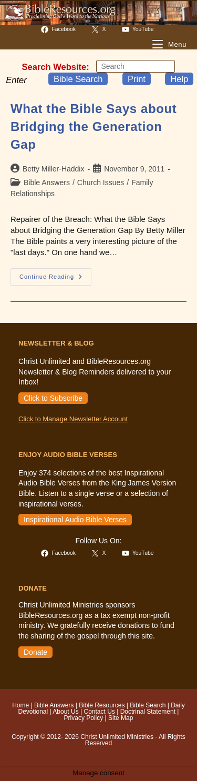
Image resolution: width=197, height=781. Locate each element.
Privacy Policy (83, 718)
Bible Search (78, 79)
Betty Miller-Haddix (53, 169)
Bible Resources (102, 705)
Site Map (120, 718)
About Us (65, 711)
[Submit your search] (164, 66)
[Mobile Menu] (169, 44)
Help (179, 79)
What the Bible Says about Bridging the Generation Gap (94, 126)
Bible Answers (47, 182)
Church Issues (100, 182)
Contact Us (99, 711)
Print (137, 79)
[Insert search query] (135, 66)
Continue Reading (55, 279)
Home (20, 705)
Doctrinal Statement (147, 711)
